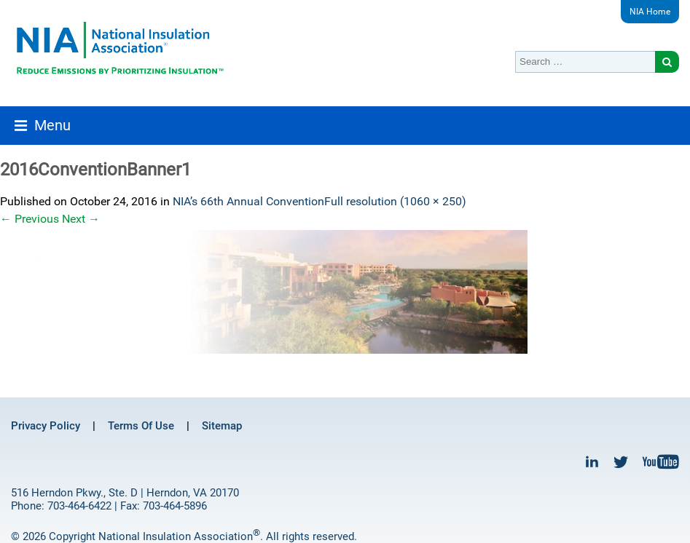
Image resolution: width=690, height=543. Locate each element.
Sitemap (222, 425)
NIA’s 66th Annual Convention (248, 201)
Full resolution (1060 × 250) (395, 201)
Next (81, 219)
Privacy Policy (45, 425)
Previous (29, 219)
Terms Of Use (141, 425)
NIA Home (650, 12)
